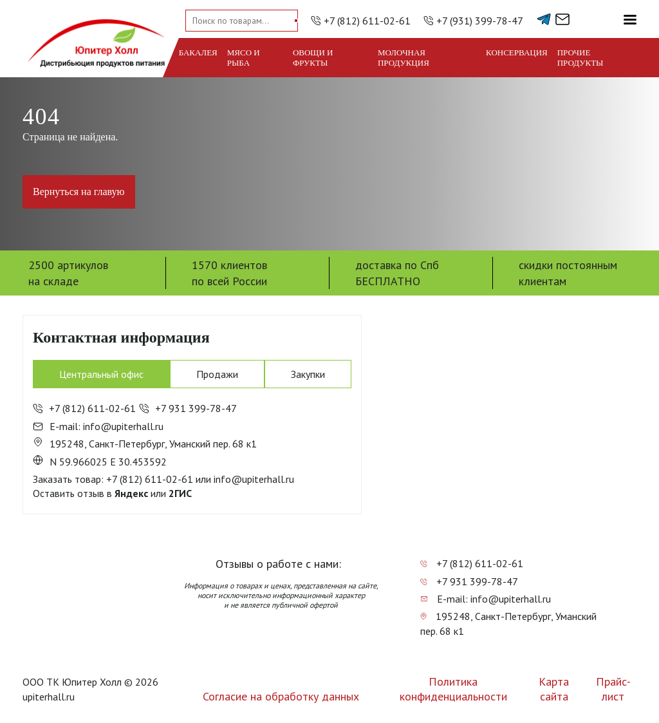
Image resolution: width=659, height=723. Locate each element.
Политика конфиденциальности (453, 689)
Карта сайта (554, 689)
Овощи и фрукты (313, 58)
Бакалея (198, 52)
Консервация (517, 52)
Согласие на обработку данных (281, 696)
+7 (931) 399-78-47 (479, 20)
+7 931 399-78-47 (188, 408)
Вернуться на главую (79, 191)
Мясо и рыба (243, 58)
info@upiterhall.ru (254, 479)
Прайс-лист (613, 689)
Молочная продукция (403, 58)
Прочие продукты (580, 58)
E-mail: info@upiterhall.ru (98, 426)
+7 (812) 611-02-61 (367, 20)
